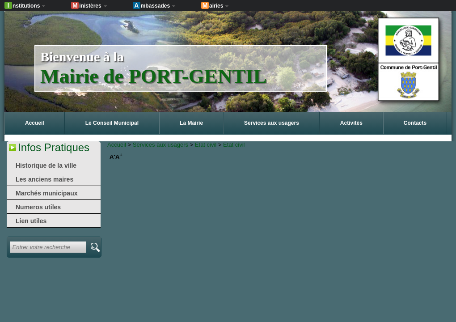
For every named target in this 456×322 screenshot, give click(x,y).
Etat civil (205, 144)
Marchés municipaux (47, 193)
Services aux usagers (160, 144)
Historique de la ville (46, 165)
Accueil (116, 144)
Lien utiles (31, 221)
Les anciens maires (44, 179)
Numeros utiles (38, 207)
